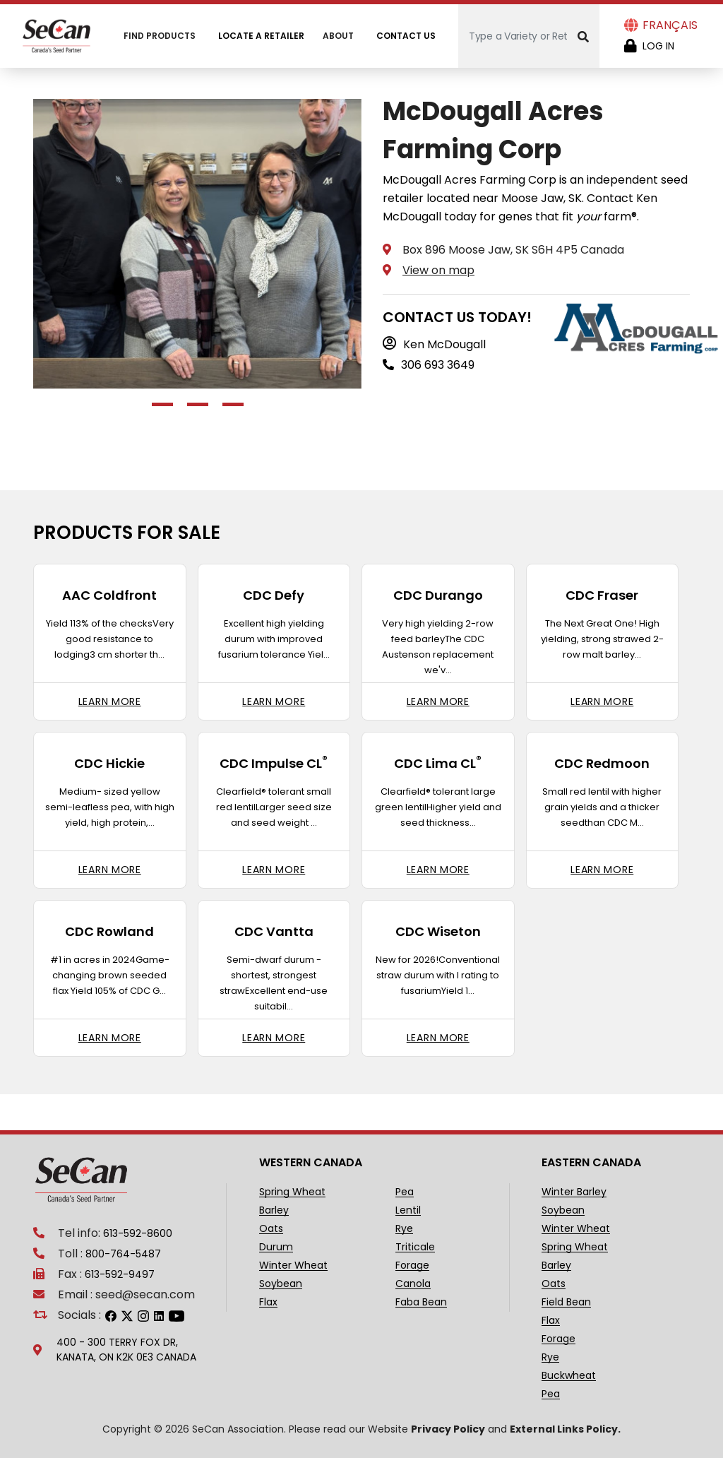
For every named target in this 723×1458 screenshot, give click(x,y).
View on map (438, 270)
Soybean (280, 1284)
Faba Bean (421, 1302)
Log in (658, 46)
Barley (274, 1210)
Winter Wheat (293, 1265)
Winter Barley (574, 1192)
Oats (271, 1228)
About (338, 36)
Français (670, 25)
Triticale (415, 1247)
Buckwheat (569, 1375)
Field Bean (566, 1302)
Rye (404, 1228)
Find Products (160, 36)
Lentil (408, 1210)
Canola (413, 1284)
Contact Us (406, 36)
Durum (276, 1247)
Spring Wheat (292, 1192)
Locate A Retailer (261, 36)
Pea (404, 1192)
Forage (412, 1265)
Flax (268, 1302)
